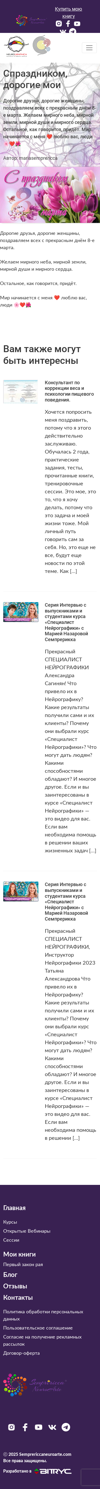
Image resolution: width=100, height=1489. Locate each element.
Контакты (18, 1298)
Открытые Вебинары (26, 1231)
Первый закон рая (23, 1264)
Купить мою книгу (68, 12)
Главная (14, 1208)
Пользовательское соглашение (38, 1328)
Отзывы (15, 1286)
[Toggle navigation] (89, 47)
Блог (10, 1275)
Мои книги (19, 1254)
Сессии (11, 1240)
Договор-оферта (21, 1353)
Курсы (10, 1222)
